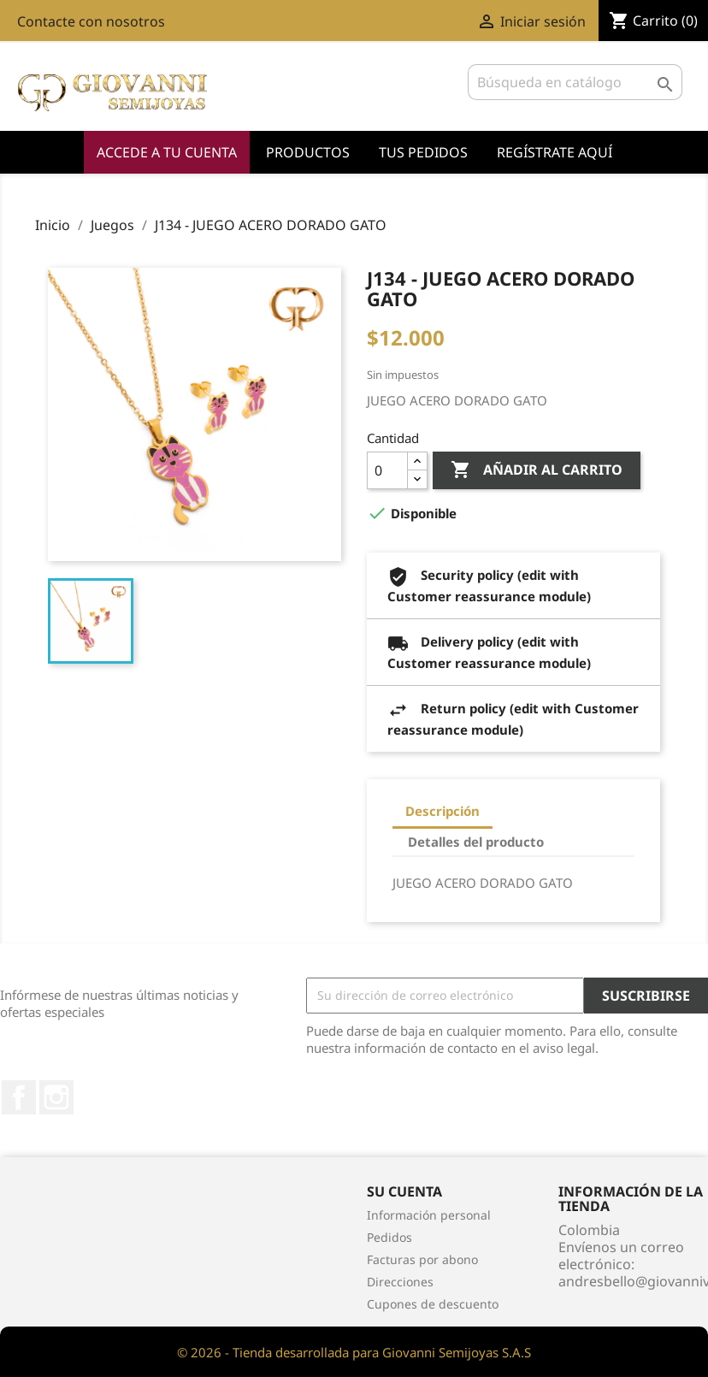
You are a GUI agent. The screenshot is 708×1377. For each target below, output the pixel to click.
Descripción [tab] (442, 810)
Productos (308, 152)
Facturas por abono (422, 1259)
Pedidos (389, 1237)
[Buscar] (575, 82)
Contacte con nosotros (91, 21)
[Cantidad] (387, 470)
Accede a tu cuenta (167, 152)
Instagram (56, 1097)
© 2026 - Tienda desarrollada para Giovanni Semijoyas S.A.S (354, 1352)
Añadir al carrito (536, 470)
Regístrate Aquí (554, 152)
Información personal (429, 1215)
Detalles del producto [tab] (476, 841)
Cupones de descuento (433, 1304)
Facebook (19, 1097)
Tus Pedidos (423, 152)
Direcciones (400, 1282)
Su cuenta (404, 1191)
